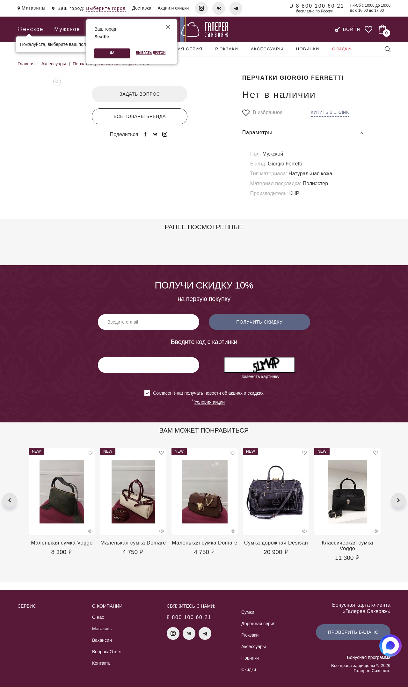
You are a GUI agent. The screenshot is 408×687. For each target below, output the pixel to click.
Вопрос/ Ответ (107, 651)
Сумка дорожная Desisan (276, 542)
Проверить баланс (353, 632)
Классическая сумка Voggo (347, 545)
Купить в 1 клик (330, 112)
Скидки (341, 49)
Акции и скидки (173, 8)
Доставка (141, 8)
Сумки (247, 612)
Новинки (307, 49)
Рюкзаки (226, 49)
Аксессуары (267, 49)
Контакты (101, 663)
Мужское (67, 29)
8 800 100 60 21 (320, 6)
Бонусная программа (368, 657)
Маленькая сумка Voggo (62, 542)
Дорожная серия (179, 49)
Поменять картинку (259, 376)
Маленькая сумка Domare (133, 542)
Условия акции (209, 402)
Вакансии (102, 640)
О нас (98, 617)
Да (112, 53)
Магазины (102, 628)
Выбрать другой (150, 53)
